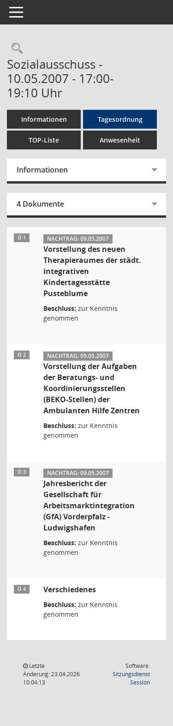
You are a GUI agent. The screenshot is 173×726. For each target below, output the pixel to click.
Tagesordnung (120, 119)
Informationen (44, 119)
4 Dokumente (40, 204)
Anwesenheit (120, 140)
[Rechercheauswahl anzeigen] (15, 48)
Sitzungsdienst (131, 678)
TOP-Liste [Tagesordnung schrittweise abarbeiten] (44, 140)
